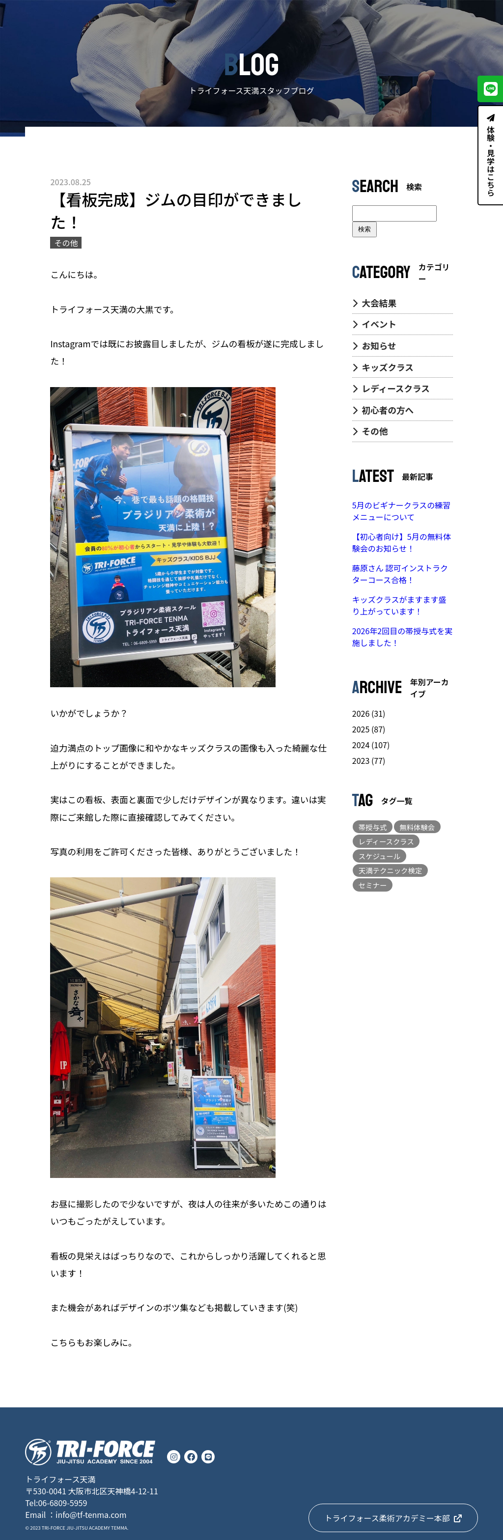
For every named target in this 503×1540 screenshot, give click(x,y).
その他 (370, 431)
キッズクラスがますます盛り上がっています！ (399, 605)
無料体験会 (417, 827)
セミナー (373, 885)
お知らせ (374, 345)
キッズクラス (383, 367)
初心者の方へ (383, 410)
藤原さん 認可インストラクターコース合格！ (400, 574)
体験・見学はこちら (491, 155)
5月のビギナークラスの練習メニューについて (401, 511)
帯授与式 (373, 827)
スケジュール (379, 856)
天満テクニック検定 (390, 870)
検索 (364, 229)
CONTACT (465, 18)
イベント (374, 324)
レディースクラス (391, 388)
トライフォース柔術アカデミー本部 (393, 1518)
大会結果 (374, 303)
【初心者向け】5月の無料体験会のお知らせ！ (401, 542)
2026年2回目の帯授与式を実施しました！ (402, 636)
